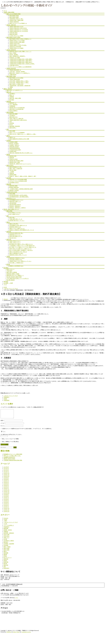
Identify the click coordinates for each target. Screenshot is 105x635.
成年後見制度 (12, 203)
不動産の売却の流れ (14, 43)
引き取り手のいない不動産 (16, 35)
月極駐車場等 (12, 74)
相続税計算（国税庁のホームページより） (20, 163)
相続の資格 (6, 551)
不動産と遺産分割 (11, 24)
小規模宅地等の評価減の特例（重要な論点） (21, 62)
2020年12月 (6, 475)
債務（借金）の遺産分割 (15, 168)
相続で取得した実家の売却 (16, 84)
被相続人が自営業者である (16, 266)
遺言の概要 (12, 131)
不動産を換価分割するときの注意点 (18, 31)
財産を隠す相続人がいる (15, 236)
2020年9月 (6, 479)
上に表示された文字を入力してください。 (12, 436)
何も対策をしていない (15, 212)
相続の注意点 (9, 165)
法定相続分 (12, 115)
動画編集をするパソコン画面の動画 (12, 456)
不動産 (8, 256)
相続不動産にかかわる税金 (16, 78)
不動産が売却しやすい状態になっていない (20, 261)
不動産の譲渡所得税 (14, 79)
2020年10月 (6, 478)
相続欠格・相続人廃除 (15, 98)
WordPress (8, 633)
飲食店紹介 (6, 570)
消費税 (11, 87)
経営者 (8, 264)
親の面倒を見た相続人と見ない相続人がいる (21, 244)
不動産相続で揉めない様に (16, 18)
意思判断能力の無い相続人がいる (18, 225)
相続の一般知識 (7, 88)
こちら (16, 599)
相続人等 (8, 92)
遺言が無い (12, 217)
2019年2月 (6, 507)
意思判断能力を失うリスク (16, 200)
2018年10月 (6, 513)
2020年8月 (6, 481)
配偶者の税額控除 (14, 187)
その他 (5, 525)
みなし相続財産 (13, 104)
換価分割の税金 (13, 34)
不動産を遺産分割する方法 (16, 26)
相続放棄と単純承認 (14, 126)
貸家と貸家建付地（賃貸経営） (17, 56)
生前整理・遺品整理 (8, 545)
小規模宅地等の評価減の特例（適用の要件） (21, 60)
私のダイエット (7, 559)
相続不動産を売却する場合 (13, 37)
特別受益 (11, 123)
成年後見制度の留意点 (15, 204)
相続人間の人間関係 (11, 272)
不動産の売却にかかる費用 (16, 48)
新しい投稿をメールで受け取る (10, 443)
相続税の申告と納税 (14, 162)
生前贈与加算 (12, 151)
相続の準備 (9, 211)
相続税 (8, 154)
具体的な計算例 (13, 159)
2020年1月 (6, 490)
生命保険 (8, 177)
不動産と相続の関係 (8, 12)
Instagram (5, 519)
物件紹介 (5, 544)
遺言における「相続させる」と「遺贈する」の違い (22, 134)
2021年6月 (6, 468)
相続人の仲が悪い (14, 223)
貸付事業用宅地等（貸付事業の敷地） (19, 196)
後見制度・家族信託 (8, 534)
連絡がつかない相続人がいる (16, 228)
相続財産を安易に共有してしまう (18, 254)
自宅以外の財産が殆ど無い (16, 233)
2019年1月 (6, 508)
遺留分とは (12, 137)
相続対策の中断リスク (15, 201)
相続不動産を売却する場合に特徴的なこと (20, 39)
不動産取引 (6, 397)
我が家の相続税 (10, 280)
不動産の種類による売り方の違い (18, 45)
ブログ (5, 284)
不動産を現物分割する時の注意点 (18, 28)
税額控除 (8, 184)
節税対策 (5, 560)
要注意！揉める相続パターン (11, 209)
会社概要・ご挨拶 (8, 283)
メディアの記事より (8, 527)
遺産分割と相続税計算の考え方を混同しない (21, 152)
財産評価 (5, 563)
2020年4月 (6, 485)
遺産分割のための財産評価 (16, 109)
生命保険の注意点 (14, 182)
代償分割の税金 (13, 32)
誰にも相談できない (14, 214)
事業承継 (5, 530)
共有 (10, 121)
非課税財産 (12, 106)
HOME (5, 287)
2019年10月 (6, 494)
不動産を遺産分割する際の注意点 (18, 120)
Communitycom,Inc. (26, 633)
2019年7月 (6, 499)
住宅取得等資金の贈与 (15, 149)
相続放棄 (5, 554)
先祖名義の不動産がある (15, 259)
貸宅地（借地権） (14, 54)
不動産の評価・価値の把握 (16, 20)
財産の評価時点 (13, 110)
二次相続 (11, 171)
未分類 (5, 541)
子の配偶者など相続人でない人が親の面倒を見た (22, 245)
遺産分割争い (12, 127)
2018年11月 (6, 511)
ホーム (5, 10)
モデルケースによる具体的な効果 (18, 181)
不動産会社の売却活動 (15, 46)
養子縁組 (11, 99)
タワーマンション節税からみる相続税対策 (20, 66)
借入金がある (12, 237)
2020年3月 (6, 487)
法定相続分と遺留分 (8, 542)
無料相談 (5, 281)
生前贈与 (8, 140)
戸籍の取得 (9, 270)
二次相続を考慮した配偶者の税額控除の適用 (21, 189)
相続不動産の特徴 (14, 15)
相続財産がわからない (15, 234)
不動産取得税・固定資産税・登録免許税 (19, 85)
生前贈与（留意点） (14, 145)
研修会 (5, 557)
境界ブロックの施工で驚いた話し (12, 457)
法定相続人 (12, 93)
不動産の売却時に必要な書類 (16, 42)
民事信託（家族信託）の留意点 (17, 207)
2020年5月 (6, 484)
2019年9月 (6, 496)
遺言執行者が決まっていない (16, 220)
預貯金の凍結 (12, 170)
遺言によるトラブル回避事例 (16, 132)
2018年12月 (6, 510)
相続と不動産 (6, 548)
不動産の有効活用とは (15, 70)
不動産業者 (6, 400)
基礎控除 (11, 157)
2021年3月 (6, 470)
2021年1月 (6, 473)
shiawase (5, 299)
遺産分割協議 (9, 112)
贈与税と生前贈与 (14, 143)
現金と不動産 (12, 53)
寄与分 (11, 124)
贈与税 (5, 565)
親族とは (11, 95)
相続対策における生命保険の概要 (18, 179)
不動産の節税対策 (14, 21)
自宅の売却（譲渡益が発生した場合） (19, 81)
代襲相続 (11, 96)
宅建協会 (5, 533)
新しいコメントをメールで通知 (10, 440)
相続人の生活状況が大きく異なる (18, 251)
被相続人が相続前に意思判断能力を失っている (21, 230)
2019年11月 (6, 493)
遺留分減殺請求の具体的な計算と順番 (19, 139)
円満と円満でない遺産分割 (16, 118)
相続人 (8, 222)
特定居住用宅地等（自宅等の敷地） (18, 195)
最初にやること (10, 269)
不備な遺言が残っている (15, 219)
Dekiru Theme (16, 633)
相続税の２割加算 (14, 190)
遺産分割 (8, 239)
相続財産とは (12, 103)
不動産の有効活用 (11, 68)
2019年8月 (6, 497)
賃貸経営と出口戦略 (14, 57)
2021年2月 (6, 471)
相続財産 (8, 101)
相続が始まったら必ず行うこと (14, 90)
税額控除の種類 (13, 185)
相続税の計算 (12, 156)
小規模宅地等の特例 (11, 192)
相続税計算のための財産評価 (16, 107)
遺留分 (8, 135)
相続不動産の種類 (14, 17)
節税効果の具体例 (14, 146)
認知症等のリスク (11, 198)
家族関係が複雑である (15, 227)
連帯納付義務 (12, 174)
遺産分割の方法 (13, 117)
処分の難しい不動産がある (16, 262)
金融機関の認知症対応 (9, 459)
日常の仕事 (6, 536)
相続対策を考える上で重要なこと (15, 275)
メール (3, 425)
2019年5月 (6, 502)
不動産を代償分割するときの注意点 (18, 29)
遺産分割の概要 (13, 114)
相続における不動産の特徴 (13, 14)
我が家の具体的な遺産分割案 (14, 277)
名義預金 (11, 173)
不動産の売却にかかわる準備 (16, 40)
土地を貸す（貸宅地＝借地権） (17, 71)
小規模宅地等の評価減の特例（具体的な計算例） (22, 63)
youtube (5, 521)
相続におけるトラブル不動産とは (18, 23)
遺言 (7, 129)
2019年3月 (6, 505)
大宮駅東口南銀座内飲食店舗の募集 (12, 462)
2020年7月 (6, 482)
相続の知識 (6, 550)
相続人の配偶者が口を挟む (16, 253)
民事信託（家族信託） (15, 206)
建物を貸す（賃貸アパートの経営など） (19, 73)
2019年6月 (6, 501)
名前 (2, 422)
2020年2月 (6, 488)
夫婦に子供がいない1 (14, 241)
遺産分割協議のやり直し (15, 167)
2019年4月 (6, 504)
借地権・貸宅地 (7, 531)
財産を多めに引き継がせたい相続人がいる (20, 248)
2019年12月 (6, 491)
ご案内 (5, 522)
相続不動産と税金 (11, 76)
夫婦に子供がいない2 (14, 242)
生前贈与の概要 (13, 142)
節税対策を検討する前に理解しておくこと (20, 51)
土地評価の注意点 (14, 65)
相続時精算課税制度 (14, 148)
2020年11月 (6, 476)
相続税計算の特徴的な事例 (16, 160)
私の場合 (5, 267)
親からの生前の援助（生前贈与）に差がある (21, 250)
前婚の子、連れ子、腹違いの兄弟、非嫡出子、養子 (22, 176)
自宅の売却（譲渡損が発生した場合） (19, 82)
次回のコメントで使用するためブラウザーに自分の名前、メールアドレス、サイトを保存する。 (27, 430)
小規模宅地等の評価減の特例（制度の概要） (21, 59)
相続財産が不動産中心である (16, 258)
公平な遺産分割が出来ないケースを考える (17, 278)
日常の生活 (6, 537)
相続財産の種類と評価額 (12, 274)
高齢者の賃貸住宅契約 (9, 460)
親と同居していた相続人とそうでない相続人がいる (22, 247)
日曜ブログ (6, 539)
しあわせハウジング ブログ (10, 288)
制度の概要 (12, 193)
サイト (2, 427)
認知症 (5, 562)
